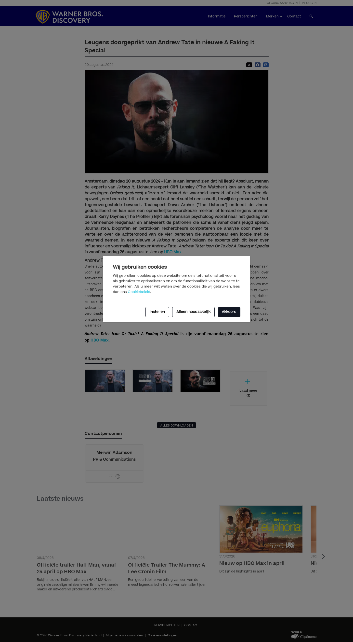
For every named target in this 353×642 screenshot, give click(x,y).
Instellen (157, 311)
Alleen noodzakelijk (193, 311)
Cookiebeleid (139, 291)
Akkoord (229, 311)
